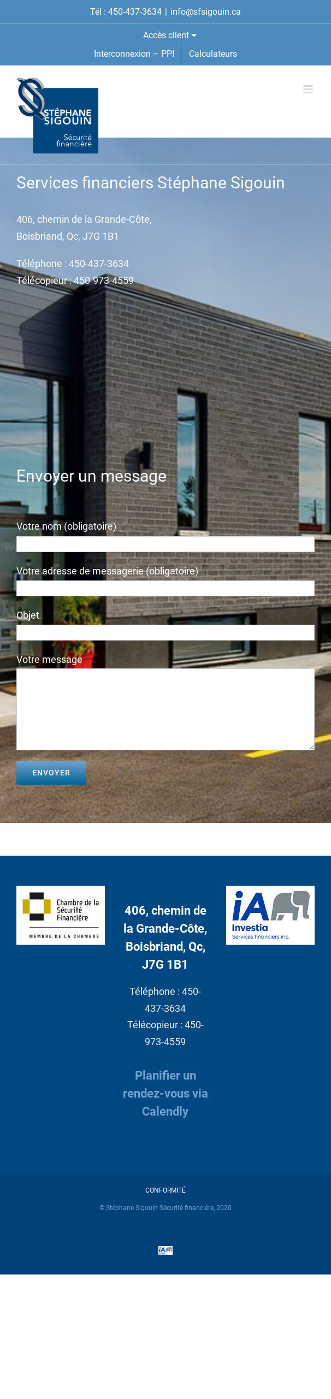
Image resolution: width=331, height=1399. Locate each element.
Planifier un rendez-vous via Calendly (165, 1093)
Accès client (170, 35)
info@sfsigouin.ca (205, 12)
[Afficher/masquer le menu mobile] (309, 89)
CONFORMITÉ (165, 1190)
